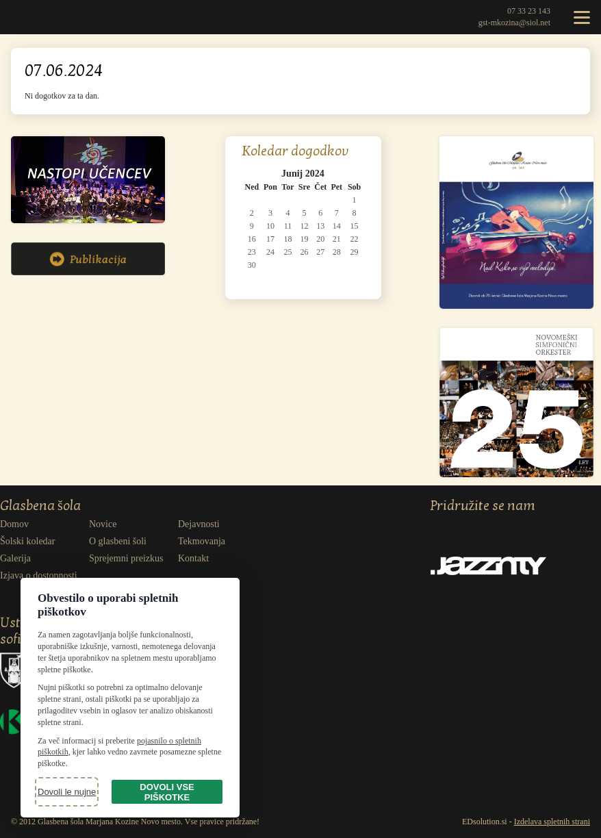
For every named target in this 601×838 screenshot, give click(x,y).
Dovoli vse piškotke (167, 792)
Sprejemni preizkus (126, 558)
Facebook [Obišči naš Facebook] (467, 526)
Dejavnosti (199, 524)
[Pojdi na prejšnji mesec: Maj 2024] (253, 174)
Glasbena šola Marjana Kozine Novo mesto (31, 17)
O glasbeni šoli (117, 541)
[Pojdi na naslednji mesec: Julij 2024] (353, 174)
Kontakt (193, 558)
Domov (14, 524)
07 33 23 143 (528, 11)
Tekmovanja (201, 541)
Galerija (15, 558)
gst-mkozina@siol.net (514, 22)
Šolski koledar (27, 541)
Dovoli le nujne (67, 792)
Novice (102, 524)
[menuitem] (44, 524)
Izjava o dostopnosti (38, 575)
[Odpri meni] (582, 17)
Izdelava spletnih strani (552, 821)
